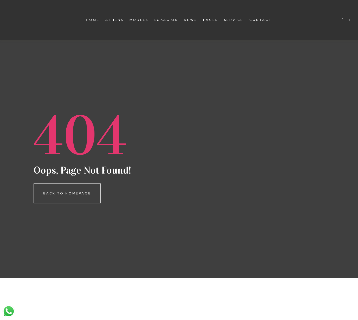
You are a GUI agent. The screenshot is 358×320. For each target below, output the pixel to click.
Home (92, 20)
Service (233, 20)
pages (210, 20)
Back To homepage (67, 193)
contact (260, 20)
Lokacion (166, 20)
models (139, 20)
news (190, 20)
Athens (114, 20)
